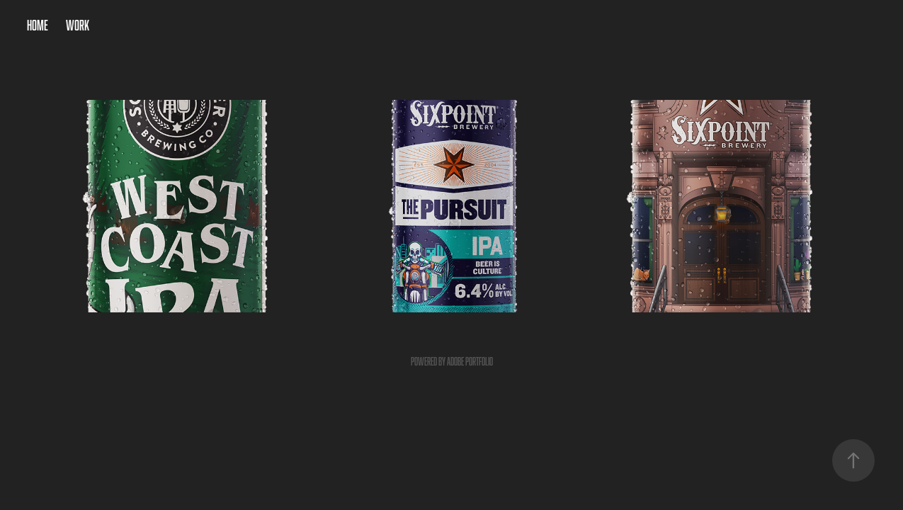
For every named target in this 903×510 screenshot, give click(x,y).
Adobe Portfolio (470, 362)
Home (37, 25)
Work (77, 25)
